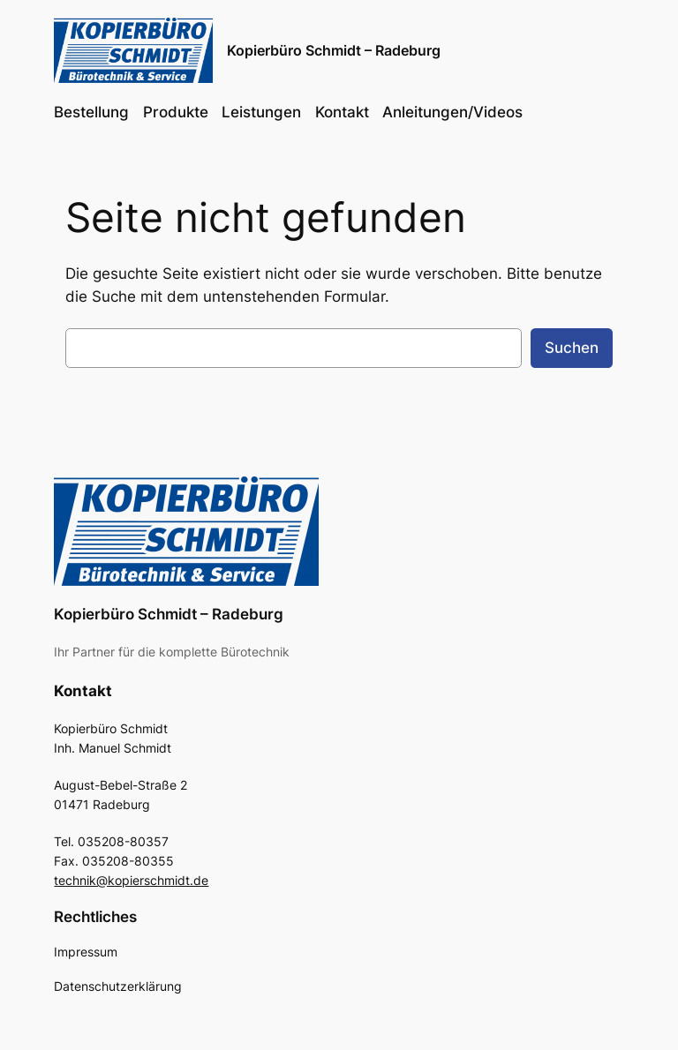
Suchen (572, 347)
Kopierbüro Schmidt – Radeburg (334, 50)
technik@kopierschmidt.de (131, 880)
